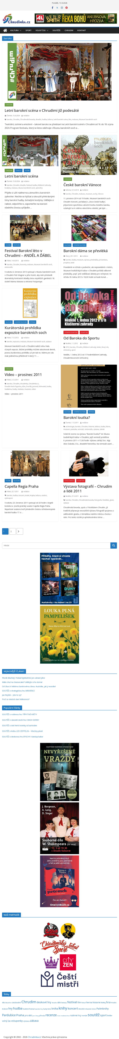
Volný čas (41, 30)
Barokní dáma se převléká (85, 250)
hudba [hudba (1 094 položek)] (17, 1008)
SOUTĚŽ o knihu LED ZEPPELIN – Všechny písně (22, 731)
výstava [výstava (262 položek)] (26, 1021)
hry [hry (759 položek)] (10, 1008)
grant (112, 500)
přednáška (94, 260)
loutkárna (8, 389)
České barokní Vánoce (82, 184)
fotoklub (106, 500)
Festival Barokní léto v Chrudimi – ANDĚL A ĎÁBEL (28, 253)
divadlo (38, 119)
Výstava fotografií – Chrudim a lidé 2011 (87, 488)
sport (74, 350)
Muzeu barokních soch (26, 188)
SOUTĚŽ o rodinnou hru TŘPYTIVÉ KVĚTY (19, 714)
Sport (28, 30)
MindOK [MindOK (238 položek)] (82, 1009)
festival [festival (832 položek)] (72, 1002)
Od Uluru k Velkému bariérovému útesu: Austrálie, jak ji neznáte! (29, 686)
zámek (102, 429)
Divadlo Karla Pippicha (13, 386)
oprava (87, 260)
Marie (108, 426)
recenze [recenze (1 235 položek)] (51, 1015)
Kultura (14, 30)
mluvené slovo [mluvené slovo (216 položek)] (90, 1009)
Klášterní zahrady (44, 185)
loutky (14, 389)
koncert (21, 495)
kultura (50, 119)
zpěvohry (39, 188)
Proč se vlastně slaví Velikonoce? (15, 699)
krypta (32, 495)
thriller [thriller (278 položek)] (109, 1015)
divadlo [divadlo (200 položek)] (54, 1003)
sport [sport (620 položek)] (103, 1015)
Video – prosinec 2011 (23, 374)
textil (72, 263)
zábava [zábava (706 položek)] (34, 1020)
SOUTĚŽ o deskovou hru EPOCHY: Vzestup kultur (22, 736)
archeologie (70, 426)
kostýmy (8, 188)
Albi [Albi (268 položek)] (3, 1002)
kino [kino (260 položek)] (49, 1009)
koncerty (23, 264)
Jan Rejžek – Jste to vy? (11, 695)
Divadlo (18, 170)
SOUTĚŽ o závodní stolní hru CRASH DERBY (20, 720)
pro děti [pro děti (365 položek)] (28, 1015)
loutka (74, 260)
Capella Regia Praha (22, 486)
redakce (26, 115)
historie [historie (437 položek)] (96, 1002)
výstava (48, 341)
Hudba (27, 170)
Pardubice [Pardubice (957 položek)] (9, 1015)
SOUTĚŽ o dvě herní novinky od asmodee (19, 725)
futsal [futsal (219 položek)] (83, 1002)
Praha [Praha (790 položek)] (20, 1015)
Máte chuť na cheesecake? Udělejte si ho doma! (22, 682)
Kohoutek (42, 386)
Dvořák (29, 386)
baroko (9, 119)
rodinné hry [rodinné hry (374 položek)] (75, 1015)
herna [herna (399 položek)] (89, 1002)
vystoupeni (9, 498)
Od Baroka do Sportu (81, 338)
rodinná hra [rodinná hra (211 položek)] (65, 1016)
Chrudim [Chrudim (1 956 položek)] (28, 1001)
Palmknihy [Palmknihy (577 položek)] (102, 1008)
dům (23, 386)
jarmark (35, 386)
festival (29, 185)
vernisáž (81, 429)
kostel (27, 495)
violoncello (9, 267)
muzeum (89, 194)
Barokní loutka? (76, 417)
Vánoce (100, 194)
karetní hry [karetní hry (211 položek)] (39, 1009)
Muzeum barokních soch (88, 119)
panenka (74, 429)
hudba (44, 119)
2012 (67, 347)
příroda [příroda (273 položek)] (42, 1015)
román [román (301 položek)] (84, 1015)
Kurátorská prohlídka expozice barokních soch (26, 330)
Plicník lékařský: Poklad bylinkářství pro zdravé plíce (23, 678)
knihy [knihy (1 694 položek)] (63, 1008)
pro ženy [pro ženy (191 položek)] (36, 1016)
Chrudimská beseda (27, 119)
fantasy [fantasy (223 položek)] (64, 1002)
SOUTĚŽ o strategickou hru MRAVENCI (18, 690)
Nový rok (105, 347)
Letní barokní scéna (60, 119)
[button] (20, 30)
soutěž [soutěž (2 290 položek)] (94, 1014)
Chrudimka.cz (34, 384)
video (34, 389)
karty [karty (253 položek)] (45, 1009)
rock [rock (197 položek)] (58, 1016)
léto (70, 119)
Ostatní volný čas (70, 332)
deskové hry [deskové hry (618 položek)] (44, 1002)
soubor (44, 495)
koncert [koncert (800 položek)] (73, 1008)
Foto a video (69, 481)
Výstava (32, 322)
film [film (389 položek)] (79, 1002)
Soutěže (56, 30)
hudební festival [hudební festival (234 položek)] (29, 1009)
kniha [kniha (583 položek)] (55, 1008)
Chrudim (69, 30)
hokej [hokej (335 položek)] (103, 1002)
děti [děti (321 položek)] (59, 1002)
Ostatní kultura (79, 245)
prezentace (103, 260)
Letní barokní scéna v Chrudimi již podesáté (42, 110)
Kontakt (81, 30)
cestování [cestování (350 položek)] (16, 1002)
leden (99, 347)
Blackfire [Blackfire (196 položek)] (8, 1003)
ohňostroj (67, 350)
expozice (16, 341)
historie (91, 426)
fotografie (98, 500)
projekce (66, 263)
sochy (95, 194)
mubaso (75, 119)
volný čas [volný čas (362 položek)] (6, 1020)
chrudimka (24, 384)
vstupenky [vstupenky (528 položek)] (17, 1020)
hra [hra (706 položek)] (108, 1002)
